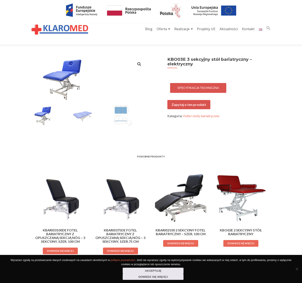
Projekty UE (206, 29)
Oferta (162, 29)
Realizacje (182, 29)
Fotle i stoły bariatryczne (201, 108)
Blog (148, 29)
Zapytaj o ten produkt (189, 97)
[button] (268, 29)
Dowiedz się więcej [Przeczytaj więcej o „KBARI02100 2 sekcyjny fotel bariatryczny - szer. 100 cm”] (180, 235)
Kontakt (248, 29)
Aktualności (229, 29)
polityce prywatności (123, 260)
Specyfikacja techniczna (198, 80)
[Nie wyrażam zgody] (297, 269)
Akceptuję (153, 270)
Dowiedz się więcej (153, 276)
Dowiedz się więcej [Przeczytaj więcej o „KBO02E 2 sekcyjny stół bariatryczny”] (241, 235)
